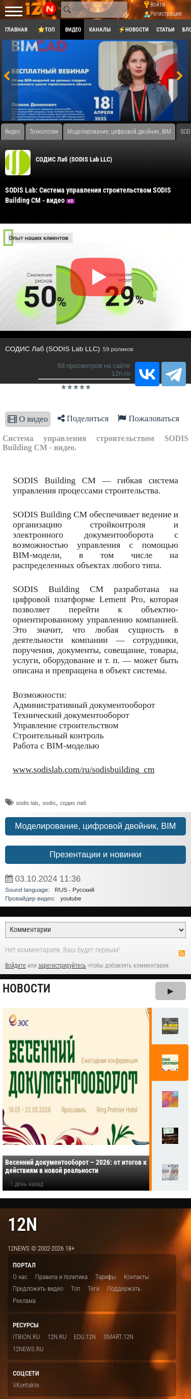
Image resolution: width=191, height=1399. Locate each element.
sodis (49, 803)
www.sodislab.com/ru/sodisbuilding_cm (84, 769)
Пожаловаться (148, 418)
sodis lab (27, 803)
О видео (28, 419)
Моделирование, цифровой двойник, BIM (95, 826)
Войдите (15, 965)
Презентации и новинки (95, 854)
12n (22, 1224)
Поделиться (83, 418)
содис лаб (73, 803)
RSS (182, 953)
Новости (26, 989)
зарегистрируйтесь (62, 965)
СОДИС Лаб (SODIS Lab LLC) (74, 159)
